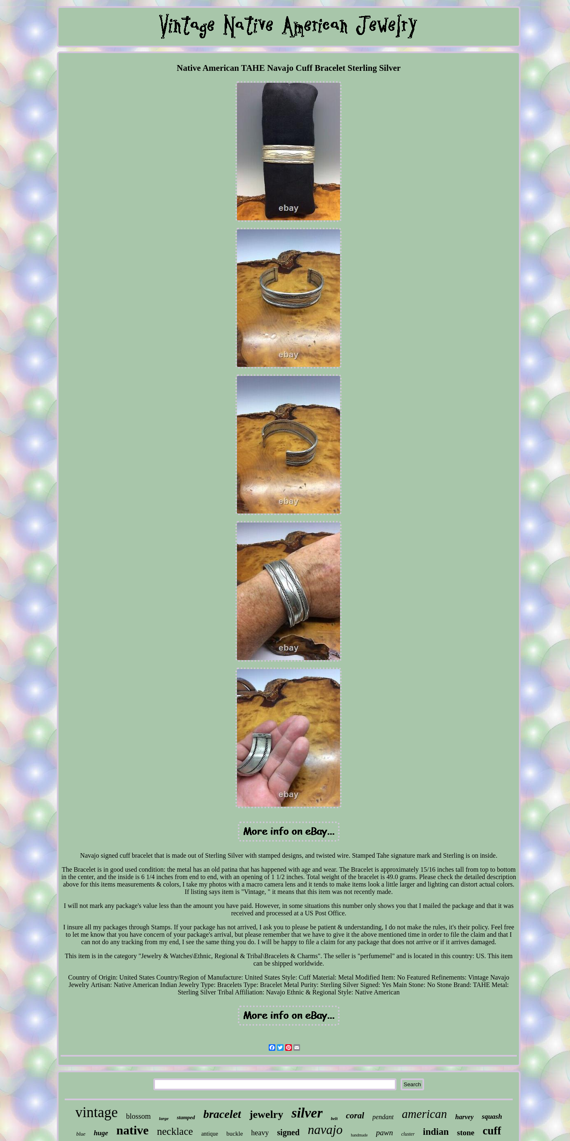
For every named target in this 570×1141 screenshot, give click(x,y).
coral (355, 1115)
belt (334, 1118)
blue (80, 1134)
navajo (325, 1129)
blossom (138, 1116)
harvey (464, 1116)
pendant (383, 1116)
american (424, 1113)
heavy (260, 1133)
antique (209, 1134)
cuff (492, 1131)
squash (492, 1116)
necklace (175, 1131)
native (132, 1130)
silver (307, 1112)
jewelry (266, 1114)
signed (288, 1132)
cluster (408, 1134)
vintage (96, 1112)
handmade (359, 1135)
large (164, 1118)
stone (465, 1132)
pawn (384, 1132)
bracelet (222, 1114)
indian (436, 1132)
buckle (234, 1133)
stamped (186, 1117)
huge (101, 1133)
